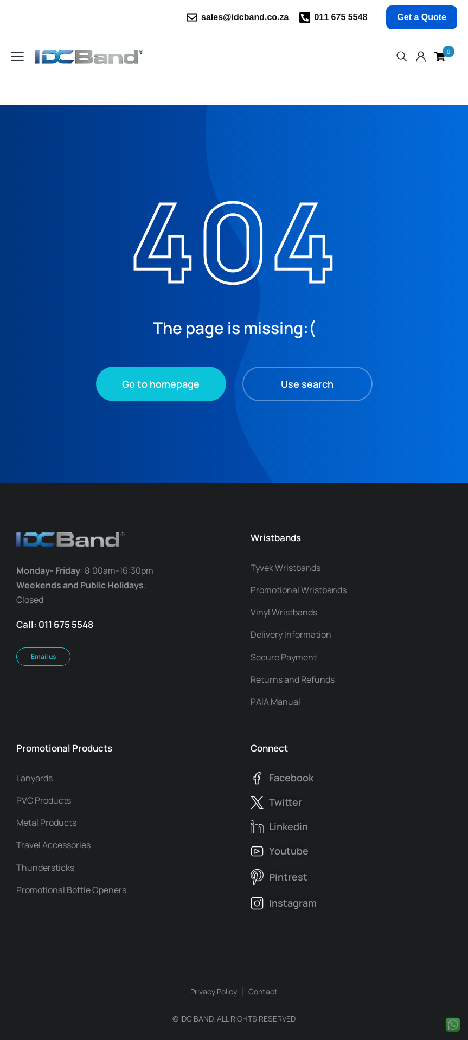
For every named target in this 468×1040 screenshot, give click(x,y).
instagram (293, 902)
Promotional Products (64, 748)
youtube (289, 850)
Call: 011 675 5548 (54, 624)
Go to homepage (161, 383)
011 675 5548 (340, 17)
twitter (285, 801)
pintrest (288, 876)
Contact (263, 991)
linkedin (288, 826)
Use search (307, 383)
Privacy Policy (213, 991)
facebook (291, 777)
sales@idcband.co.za (245, 17)
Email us (43, 656)
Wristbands (276, 537)
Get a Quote (421, 17)
